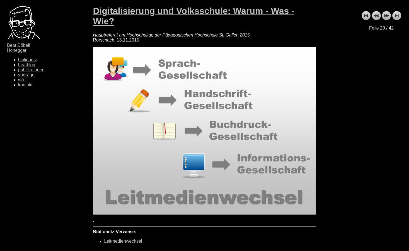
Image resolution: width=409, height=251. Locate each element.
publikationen (31, 69)
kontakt (25, 84)
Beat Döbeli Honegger (18, 48)
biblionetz (27, 59)
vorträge (26, 74)
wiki (22, 79)
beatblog (26, 64)
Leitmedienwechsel (123, 241)
